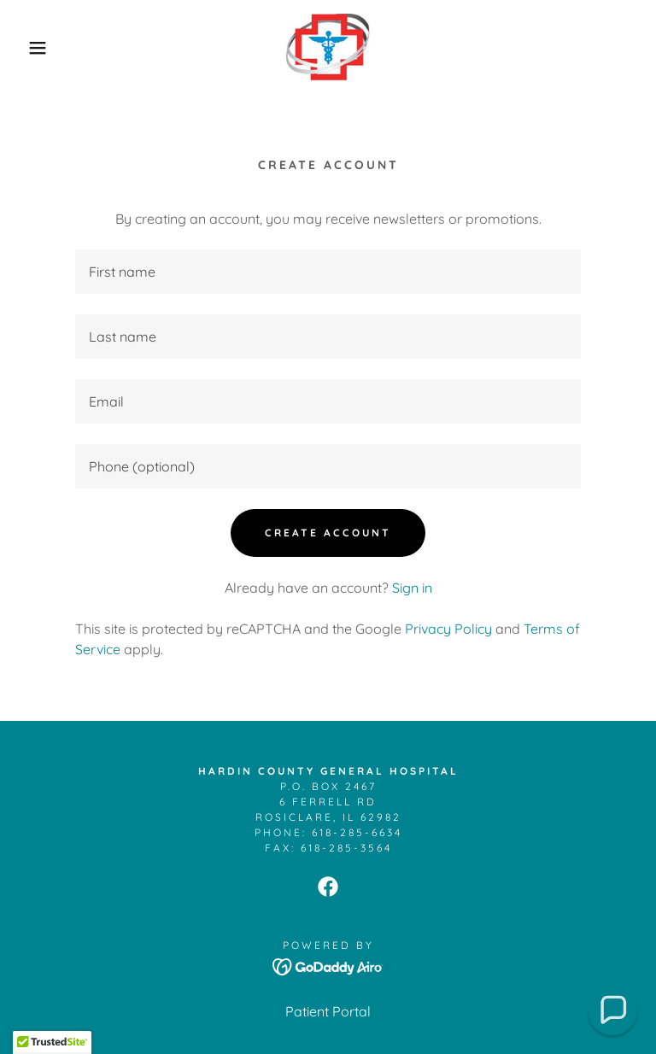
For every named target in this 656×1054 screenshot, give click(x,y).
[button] (32, 48)
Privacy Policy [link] (448, 628)
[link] (328, 48)
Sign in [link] (412, 587)
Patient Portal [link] (328, 1011)
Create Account (328, 532)
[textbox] (328, 271)
